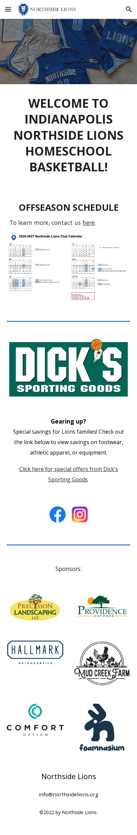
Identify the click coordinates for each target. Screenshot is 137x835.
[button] (8, 9)
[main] (68, 134)
